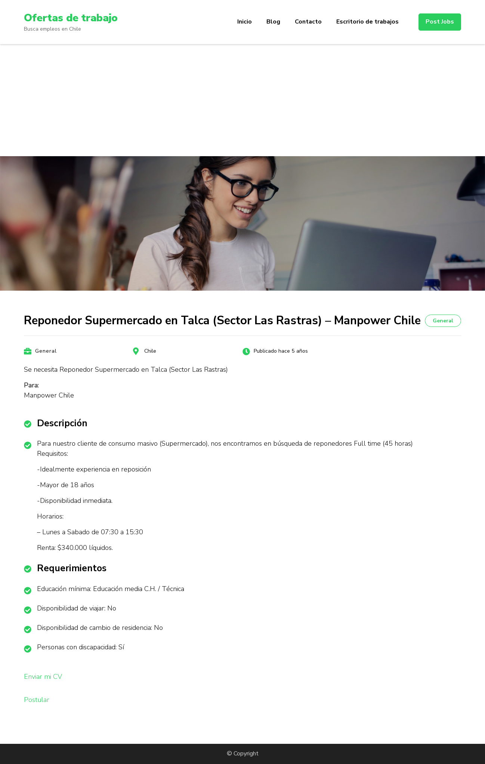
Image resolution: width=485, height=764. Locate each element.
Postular (36, 699)
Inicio (244, 22)
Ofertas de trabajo (71, 18)
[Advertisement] (242, 100)
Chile (150, 351)
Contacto (308, 22)
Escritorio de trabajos (367, 22)
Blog (273, 22)
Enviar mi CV (43, 676)
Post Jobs (440, 22)
